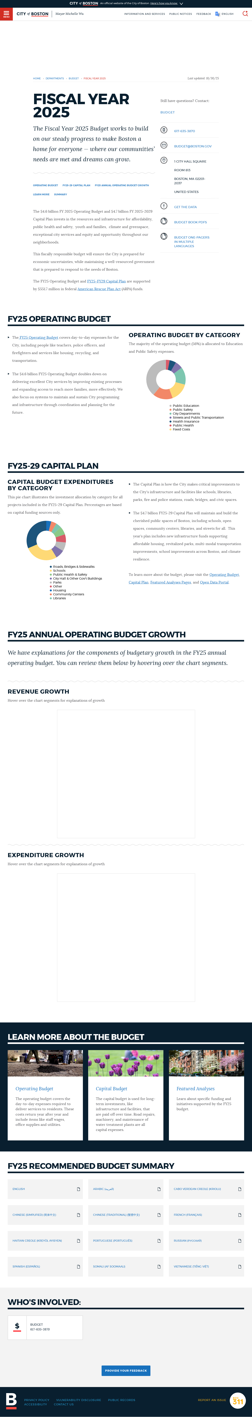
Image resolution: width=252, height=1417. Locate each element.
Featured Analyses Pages (170, 582)
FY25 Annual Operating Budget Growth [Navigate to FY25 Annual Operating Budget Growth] (122, 185)
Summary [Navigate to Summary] (60, 194)
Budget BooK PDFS (190, 222)
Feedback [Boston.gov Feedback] (203, 14)
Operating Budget (224, 575)
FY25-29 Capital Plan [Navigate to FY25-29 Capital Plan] (76, 185)
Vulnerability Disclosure (78, 1400)
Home (37, 78)
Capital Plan (138, 582)
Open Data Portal (214, 582)
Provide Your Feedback (126, 1370)
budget (74, 78)
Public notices (180, 14)
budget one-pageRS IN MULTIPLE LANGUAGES (191, 242)
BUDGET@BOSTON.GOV (193, 146)
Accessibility (35, 1404)
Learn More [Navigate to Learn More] (41, 194)
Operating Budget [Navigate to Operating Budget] (45, 185)
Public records (121, 1400)
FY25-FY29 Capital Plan (106, 281)
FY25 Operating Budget (39, 338)
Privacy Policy (36, 1400)
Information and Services (144, 14)
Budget (167, 112)
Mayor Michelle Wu (69, 13)
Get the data (185, 207)
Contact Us (64, 1404)
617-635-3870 (184, 131)
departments (55, 78)
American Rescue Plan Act (99, 289)
